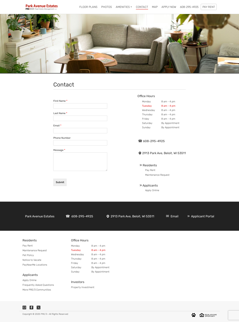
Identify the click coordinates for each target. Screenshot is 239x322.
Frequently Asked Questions (38, 284)
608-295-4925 (154, 141)
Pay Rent (150, 170)
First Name (60, 100)
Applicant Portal (202, 216)
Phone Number (62, 137)
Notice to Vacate (31, 259)
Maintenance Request (157, 174)
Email (57, 125)
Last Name (60, 113)
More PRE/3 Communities (36, 289)
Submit (60, 182)
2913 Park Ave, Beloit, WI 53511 (164, 153)
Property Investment (82, 287)
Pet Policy (28, 255)
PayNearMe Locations (34, 264)
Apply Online (152, 190)
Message (59, 150)
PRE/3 (44, 314)
